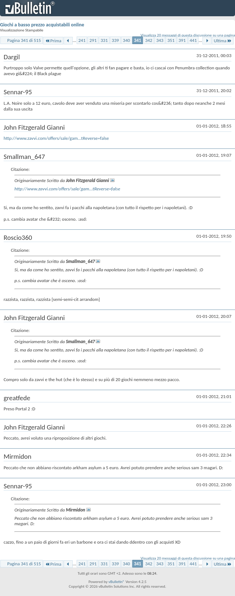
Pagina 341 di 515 (24, 40)
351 (171, 40)
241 (82, 40)
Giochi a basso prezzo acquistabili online (42, 25)
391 (182, 40)
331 (104, 40)
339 (115, 40)
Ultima (223, 40)
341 (137, 40)
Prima (53, 40)
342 (148, 40)
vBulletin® (116, 581)
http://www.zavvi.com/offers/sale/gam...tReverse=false (56, 138)
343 (159, 40)
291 (93, 40)
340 (126, 40)
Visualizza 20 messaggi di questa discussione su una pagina (188, 35)
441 (193, 40)
